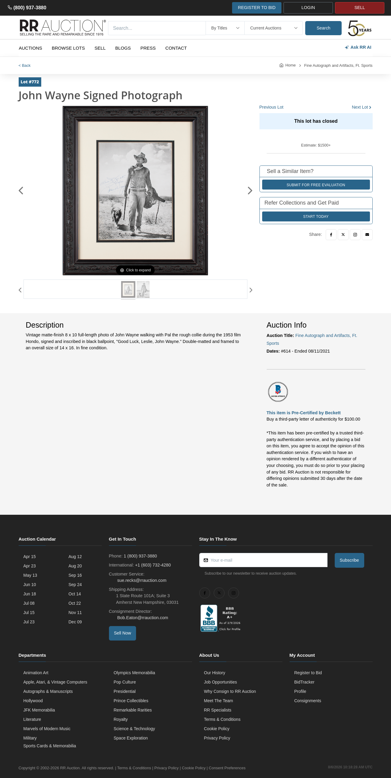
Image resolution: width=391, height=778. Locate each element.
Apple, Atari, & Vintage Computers (55, 682)
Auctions (30, 48)
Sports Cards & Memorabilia (49, 745)
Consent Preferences (227, 768)
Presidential (125, 691)
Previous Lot (271, 107)
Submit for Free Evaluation (316, 185)
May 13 (30, 575)
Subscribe (349, 560)
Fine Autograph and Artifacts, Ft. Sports (338, 65)
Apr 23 (29, 565)
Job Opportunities (220, 682)
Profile (300, 691)
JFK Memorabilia (39, 710)
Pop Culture (125, 682)
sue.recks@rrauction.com (141, 580)
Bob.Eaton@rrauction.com (142, 617)
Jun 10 (29, 584)
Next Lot (360, 107)
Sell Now (122, 633)
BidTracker (304, 682)
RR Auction (70, 768)
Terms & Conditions (222, 719)
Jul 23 (29, 621)
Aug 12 (75, 556)
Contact (176, 48)
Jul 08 (29, 603)
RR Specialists (217, 710)
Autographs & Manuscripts (48, 691)
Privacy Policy (217, 738)
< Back (25, 65)
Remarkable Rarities (133, 710)
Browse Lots (68, 48)
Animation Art (35, 672)
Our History (214, 672)
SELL (359, 7)
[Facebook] (331, 234)
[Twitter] (343, 234)
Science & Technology (134, 728)
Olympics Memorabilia (134, 672)
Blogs (123, 48)
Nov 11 (75, 612)
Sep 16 (75, 575)
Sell (100, 48)
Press (148, 48)
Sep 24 (75, 584)
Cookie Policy (217, 728)
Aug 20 (75, 565)
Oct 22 (75, 603)
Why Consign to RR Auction (230, 691)
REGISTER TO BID (256, 7)
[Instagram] (355, 234)
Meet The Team (218, 700)
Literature (32, 719)
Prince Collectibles (131, 700)
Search (323, 28)
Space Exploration (131, 738)
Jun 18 (29, 593)
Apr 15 (29, 556)
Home (290, 65)
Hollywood (33, 700)
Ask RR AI (357, 47)
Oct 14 (75, 593)
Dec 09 (75, 621)
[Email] (367, 234)
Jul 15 (29, 612)
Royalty (121, 719)
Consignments (307, 700)
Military (30, 738)
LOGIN (308, 7)
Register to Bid (308, 672)
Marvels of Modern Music (46, 728)
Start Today (316, 217)
